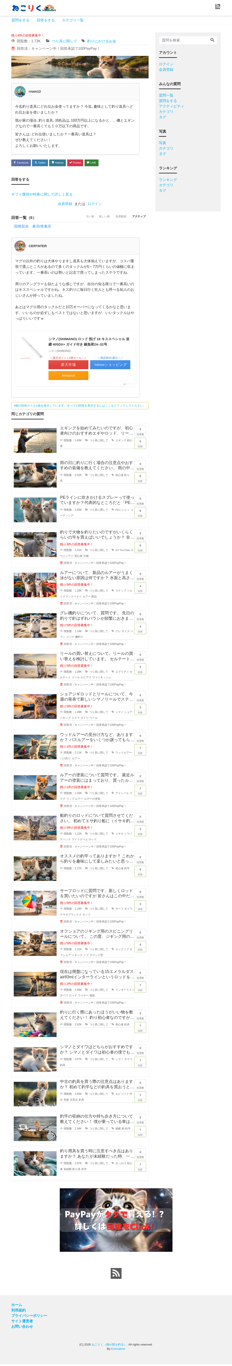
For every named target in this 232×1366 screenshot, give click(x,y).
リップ (70, 800)
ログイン (94, 205)
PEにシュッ (122, 511)
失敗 (66, 1101)
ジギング (77, 956)
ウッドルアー (123, 754)
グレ (118, 633)
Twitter (44, 163)
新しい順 (95, 218)
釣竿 (127, 870)
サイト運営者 (22, 1323)
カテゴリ (166, 112)
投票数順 (115, 218)
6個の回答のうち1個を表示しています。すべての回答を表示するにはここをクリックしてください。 (80, 407)
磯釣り (79, 638)
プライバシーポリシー (29, 1317)
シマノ (119, 714)
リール (76, 679)
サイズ (126, 633)
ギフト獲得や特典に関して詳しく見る (42, 195)
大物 (86, 558)
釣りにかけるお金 (101, 41)
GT (117, 552)
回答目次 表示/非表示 (32, 227)
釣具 (127, 1026)
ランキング (168, 180)
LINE (103, 163)
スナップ (120, 592)
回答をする (46, 20)
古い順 (78, 218)
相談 (92, 997)
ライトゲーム (80, 841)
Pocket (84, 163)
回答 (140, 445)
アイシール (122, 795)
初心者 (119, 476)
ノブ (86, 956)
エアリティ (122, 673)
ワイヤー (83, 997)
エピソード (122, 1095)
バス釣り (65, 760)
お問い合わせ (22, 1328)
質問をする (20, 20)
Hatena (64, 163)
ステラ (76, 720)
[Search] (212, 40)
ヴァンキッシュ (101, 679)
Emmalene (118, 1350)
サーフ (119, 910)
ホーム (16, 1307)
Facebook (22, 163)
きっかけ (120, 1165)
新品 (94, 598)
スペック (65, 841)
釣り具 (76, 1170)
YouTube (125, 552)
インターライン (124, 991)
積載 (118, 1130)
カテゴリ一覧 (73, 20)
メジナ (70, 638)
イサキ (119, 835)
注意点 (74, 1101)
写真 (162, 143)
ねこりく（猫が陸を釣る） (109, 1346)
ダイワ (84, 720)
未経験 (68, 1170)
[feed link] (116, 1275)
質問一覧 (166, 95)
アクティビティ (171, 106)
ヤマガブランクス (71, 916)
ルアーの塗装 (92, 800)
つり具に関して (64, 41)
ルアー (87, 598)
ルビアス (85, 679)
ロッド (93, 841)
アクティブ (137, 218)
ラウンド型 (96, 956)
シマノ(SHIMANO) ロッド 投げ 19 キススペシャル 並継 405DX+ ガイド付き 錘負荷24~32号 (89, 343)
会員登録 (65, 205)
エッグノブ (122, 951)
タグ (162, 117)
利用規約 (18, 1312)
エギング (120, 442)
